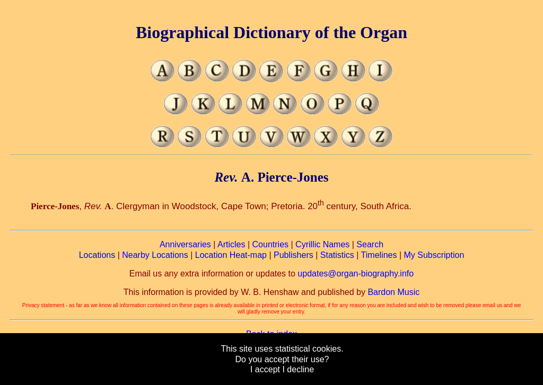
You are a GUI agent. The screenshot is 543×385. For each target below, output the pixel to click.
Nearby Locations (155, 254)
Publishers (293, 254)
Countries (270, 244)
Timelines (379, 254)
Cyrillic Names (322, 244)
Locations (97, 254)
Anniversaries (185, 244)
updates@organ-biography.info (355, 273)
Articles (231, 244)
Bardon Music (393, 292)
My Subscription (434, 254)
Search (369, 244)
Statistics (337, 254)
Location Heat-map (231, 254)
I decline (298, 369)
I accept (265, 369)
